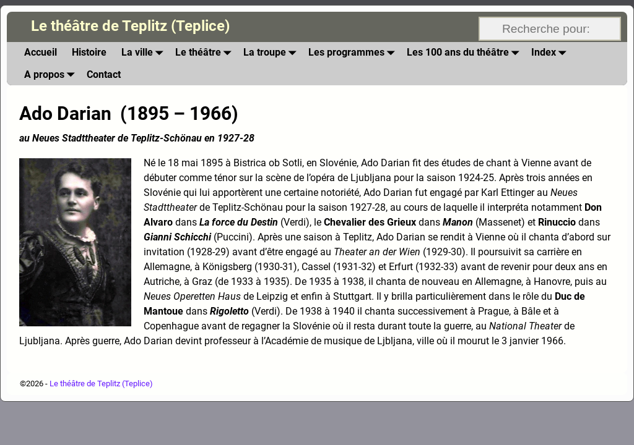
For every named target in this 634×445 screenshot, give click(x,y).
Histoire (89, 52)
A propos (51, 74)
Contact (104, 74)
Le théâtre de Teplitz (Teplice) (130, 26)
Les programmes (353, 53)
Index (551, 53)
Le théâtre (205, 53)
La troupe (272, 53)
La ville (144, 53)
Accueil (40, 52)
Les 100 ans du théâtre (465, 53)
